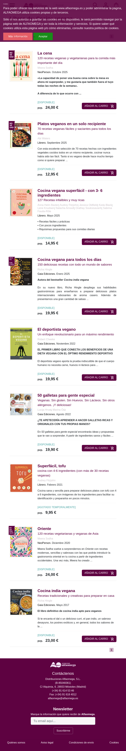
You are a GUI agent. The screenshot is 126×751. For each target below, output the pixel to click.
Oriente (44, 528)
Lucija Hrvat (44, 409)
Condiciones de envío (81, 742)
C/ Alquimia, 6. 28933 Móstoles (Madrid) (63, 686)
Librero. (42, 142)
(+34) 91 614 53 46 (63, 690)
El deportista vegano (57, 329)
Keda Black (105, 205)
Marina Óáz (59, 409)
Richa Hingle (45, 269)
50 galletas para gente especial (66, 395)
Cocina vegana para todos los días (69, 259)
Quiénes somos (16, 742)
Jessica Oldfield (88, 205)
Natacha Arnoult (65, 208)
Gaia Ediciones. (47, 273)
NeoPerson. (44, 72)
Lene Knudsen (46, 208)
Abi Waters (44, 138)
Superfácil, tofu (52, 466)
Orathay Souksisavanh (89, 208)
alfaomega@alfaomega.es (63, 698)
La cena (45, 53)
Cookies (114, 742)
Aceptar (42, 36)
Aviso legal (47, 742)
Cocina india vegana (56, 591)
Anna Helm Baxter (48, 205)
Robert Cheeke (46, 339)
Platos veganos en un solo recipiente (72, 124)
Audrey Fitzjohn (69, 205)
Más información (17, 36)
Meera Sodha (45, 67)
